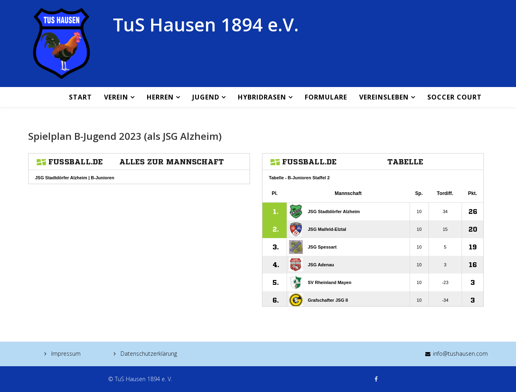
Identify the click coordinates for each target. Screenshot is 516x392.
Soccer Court (454, 97)
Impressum (65, 353)
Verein (116, 97)
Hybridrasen (262, 97)
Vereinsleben (384, 97)
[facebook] (376, 379)
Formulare (326, 97)
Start (80, 97)
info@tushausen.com (460, 353)
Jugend (205, 97)
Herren (160, 97)
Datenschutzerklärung (148, 353)
